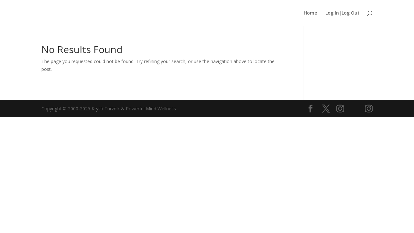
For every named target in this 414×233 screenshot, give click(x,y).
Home (310, 13)
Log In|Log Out (342, 13)
